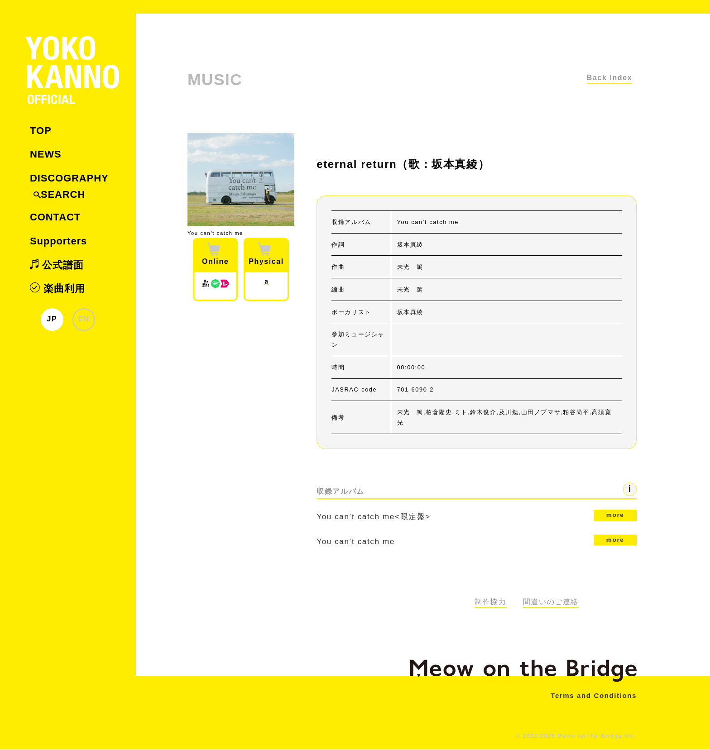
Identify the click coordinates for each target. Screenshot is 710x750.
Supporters (58, 241)
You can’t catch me (477, 540)
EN (83, 319)
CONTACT (55, 217)
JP (52, 319)
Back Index (609, 77)
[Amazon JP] (266, 285)
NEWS (46, 154)
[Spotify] (215, 285)
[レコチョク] (225, 285)
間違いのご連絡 (551, 603)
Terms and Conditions (591, 696)
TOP (40, 130)
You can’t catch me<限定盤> (477, 515)
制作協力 (490, 603)
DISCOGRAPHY (69, 178)
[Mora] (205, 285)
